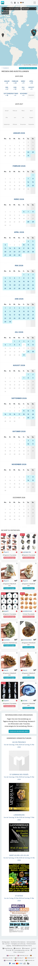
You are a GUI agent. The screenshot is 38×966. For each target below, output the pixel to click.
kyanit (5, 700)
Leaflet (19, 64)
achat (24, 700)
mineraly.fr (11, 955)
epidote (6, 640)
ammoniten (26, 640)
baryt (5, 670)
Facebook (17, 948)
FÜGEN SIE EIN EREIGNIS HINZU (19, 731)
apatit (5, 611)
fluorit (5, 552)
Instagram (26, 948)
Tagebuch (6, 68)
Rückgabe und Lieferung (18, 943)
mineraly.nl (8, 960)
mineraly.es (29, 958)
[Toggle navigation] (34, 3)
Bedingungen (6, 942)
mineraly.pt (19, 960)
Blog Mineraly (7, 948)
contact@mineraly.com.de (21, 950)
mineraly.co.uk (22, 955)
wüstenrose (26, 611)
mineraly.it (19, 958)
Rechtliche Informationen (18, 942)
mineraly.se (29, 960)
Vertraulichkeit (31, 942)
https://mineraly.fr (19, 952)
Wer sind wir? (6, 943)
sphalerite (26, 552)
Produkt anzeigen (9, 558)
